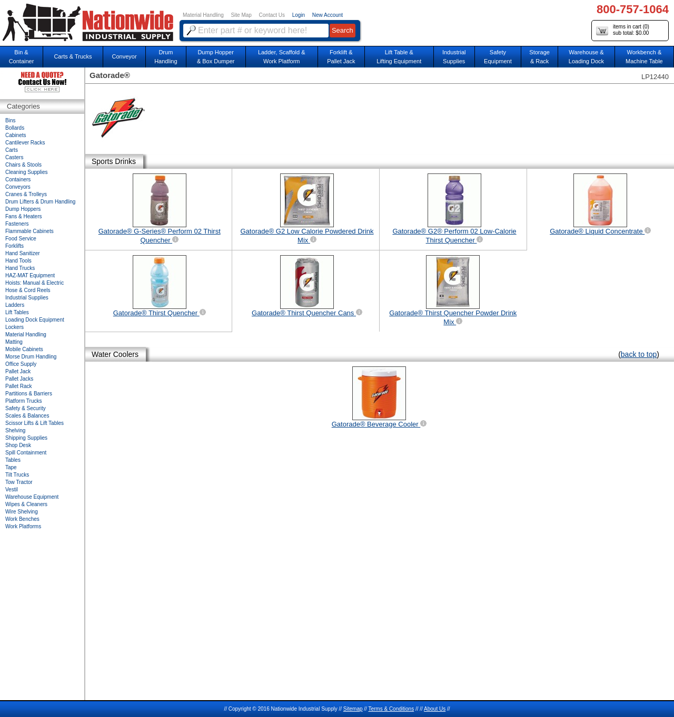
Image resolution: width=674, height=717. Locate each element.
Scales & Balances (27, 416)
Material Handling (203, 15)
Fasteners (16, 224)
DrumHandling (165, 56)
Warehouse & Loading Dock (586, 56)
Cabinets (15, 135)
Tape (11, 467)
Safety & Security (25, 408)
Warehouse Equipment (31, 497)
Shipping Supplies (26, 438)
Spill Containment (25, 453)
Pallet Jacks (19, 379)
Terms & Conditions (391, 709)
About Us (434, 709)
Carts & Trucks (73, 56)
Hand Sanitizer (22, 253)
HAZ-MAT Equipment (30, 275)
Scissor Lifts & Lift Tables (34, 423)
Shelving (15, 430)
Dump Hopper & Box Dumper (216, 56)
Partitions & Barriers (28, 393)
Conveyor (124, 56)
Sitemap (353, 709)
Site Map (241, 15)
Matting (14, 342)
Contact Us (272, 15)
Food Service (20, 238)
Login (298, 15)
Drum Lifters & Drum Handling (40, 202)
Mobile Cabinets (24, 349)
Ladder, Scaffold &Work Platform (281, 56)
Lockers (14, 327)
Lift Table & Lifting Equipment (398, 56)
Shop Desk (18, 445)
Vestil (11, 489)
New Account (327, 15)
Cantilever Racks (25, 143)
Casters (14, 157)
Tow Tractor (19, 482)
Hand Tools (18, 261)
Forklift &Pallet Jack (341, 56)
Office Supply (20, 364)
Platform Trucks (23, 401)
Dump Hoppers (23, 209)
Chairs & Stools (23, 165)
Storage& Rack (539, 56)
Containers (18, 179)
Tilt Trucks (17, 475)
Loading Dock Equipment (34, 320)
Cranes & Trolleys (26, 194)
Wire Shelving (21, 512)
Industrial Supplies (26, 298)
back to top (639, 354)
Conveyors (18, 187)
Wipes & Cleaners (26, 504)
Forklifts (14, 246)
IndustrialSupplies (454, 56)
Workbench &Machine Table (644, 56)
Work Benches (22, 519)
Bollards (14, 128)
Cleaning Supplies (26, 172)
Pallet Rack (18, 386)
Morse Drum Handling (30, 357)
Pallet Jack (18, 371)
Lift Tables (17, 312)
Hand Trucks (20, 268)
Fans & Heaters (23, 216)
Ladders (14, 305)
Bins (10, 120)
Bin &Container (21, 56)
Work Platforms (23, 526)
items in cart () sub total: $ (622, 30)
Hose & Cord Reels (28, 290)
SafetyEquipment (498, 56)
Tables (13, 460)
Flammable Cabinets (29, 231)
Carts (11, 150)
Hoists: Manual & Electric (34, 283)
